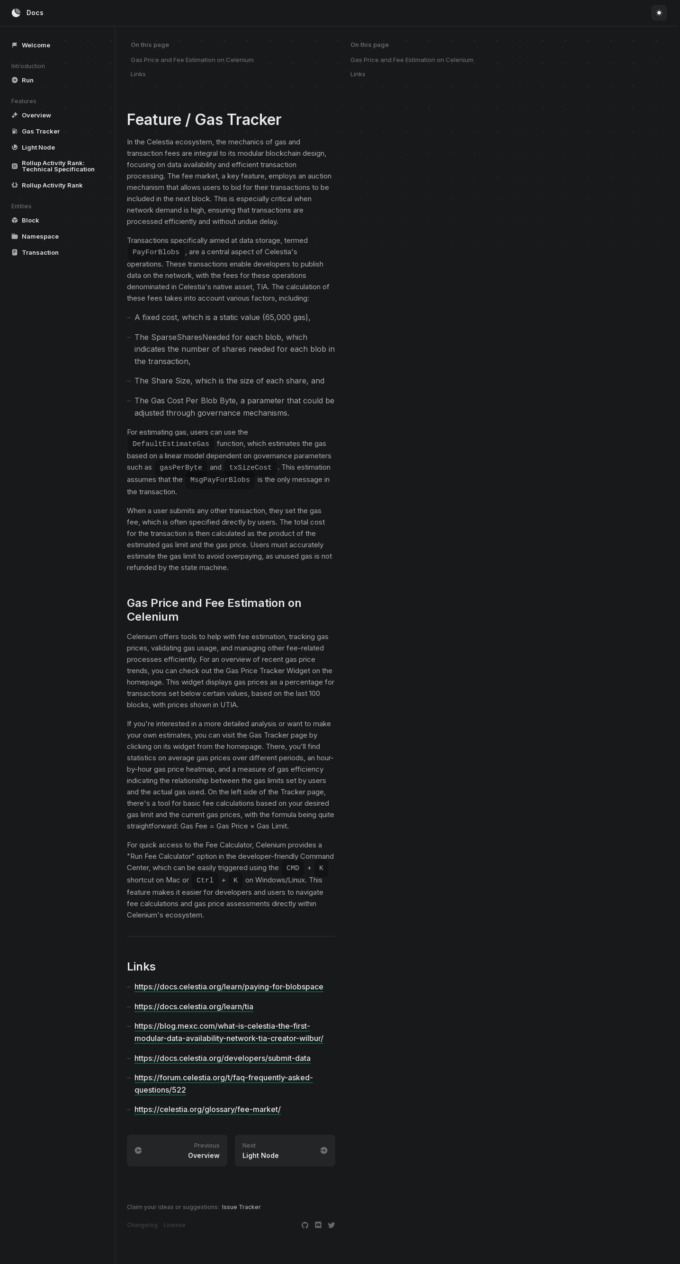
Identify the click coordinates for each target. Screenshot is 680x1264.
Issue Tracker (241, 1204)
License (174, 1222)
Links (138, 74)
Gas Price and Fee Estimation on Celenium (192, 59)
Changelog (142, 1222)
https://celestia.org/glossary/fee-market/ (207, 1106)
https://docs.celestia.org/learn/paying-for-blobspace (228, 983)
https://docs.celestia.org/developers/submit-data (222, 1055)
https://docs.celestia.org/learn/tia (193, 1003)
